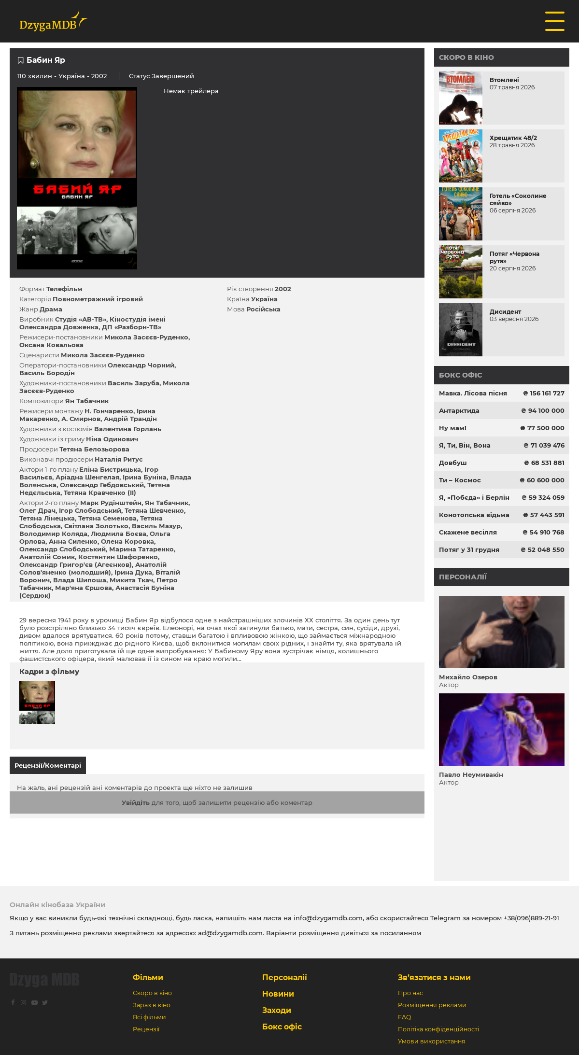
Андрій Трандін (130, 418)
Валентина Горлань (127, 429)
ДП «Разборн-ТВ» (131, 327)
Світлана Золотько (96, 526)
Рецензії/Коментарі (47, 765)
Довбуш (453, 462)
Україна (71, 76)
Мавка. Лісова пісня (473, 393)
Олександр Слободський (62, 549)
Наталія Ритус (119, 459)
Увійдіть (136, 802)
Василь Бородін (47, 373)
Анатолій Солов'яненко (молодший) (93, 568)
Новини (278, 994)
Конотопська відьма (474, 515)
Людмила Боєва (118, 533)
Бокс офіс (460, 375)
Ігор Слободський (90, 510)
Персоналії (463, 577)
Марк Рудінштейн (110, 502)
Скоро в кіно (466, 57)
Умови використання (432, 1041)
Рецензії (146, 1029)
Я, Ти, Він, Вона (465, 445)
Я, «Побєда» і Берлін (474, 497)
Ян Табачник (87, 401)
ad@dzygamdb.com (230, 933)
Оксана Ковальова (51, 345)
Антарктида (459, 410)
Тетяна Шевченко (154, 510)
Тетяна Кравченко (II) (100, 492)
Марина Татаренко (141, 549)
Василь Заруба (133, 383)
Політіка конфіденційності (438, 1029)
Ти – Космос (460, 480)
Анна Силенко (73, 541)
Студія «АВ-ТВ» (80, 319)
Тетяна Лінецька (47, 518)
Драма (51, 309)
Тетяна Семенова (107, 518)
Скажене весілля (468, 532)
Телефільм (64, 289)
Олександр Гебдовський (102, 485)
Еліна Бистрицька (110, 469)
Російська (263, 309)
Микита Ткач (131, 580)
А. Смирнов (80, 418)
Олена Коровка (127, 541)
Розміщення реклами (432, 1005)
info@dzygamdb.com (327, 918)
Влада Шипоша (79, 580)
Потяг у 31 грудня (469, 549)
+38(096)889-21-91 (531, 918)
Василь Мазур (156, 526)
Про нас (410, 993)
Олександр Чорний (141, 365)
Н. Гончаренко (109, 411)
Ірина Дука (133, 572)
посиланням (400, 933)
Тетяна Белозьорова (94, 449)
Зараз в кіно (151, 1005)
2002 (283, 289)
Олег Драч (37, 510)
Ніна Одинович (112, 439)
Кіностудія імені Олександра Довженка (92, 323)
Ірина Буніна (145, 477)
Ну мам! (452, 428)
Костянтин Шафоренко (118, 557)
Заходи (276, 1010)
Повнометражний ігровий (98, 299)
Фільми (148, 977)
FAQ (404, 1017)
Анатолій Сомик (47, 557)
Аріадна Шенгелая (87, 477)
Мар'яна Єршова (83, 587)
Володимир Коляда (53, 533)
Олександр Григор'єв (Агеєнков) (75, 564)
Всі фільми (149, 1017)
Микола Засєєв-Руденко (146, 337)
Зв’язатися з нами (434, 977)
